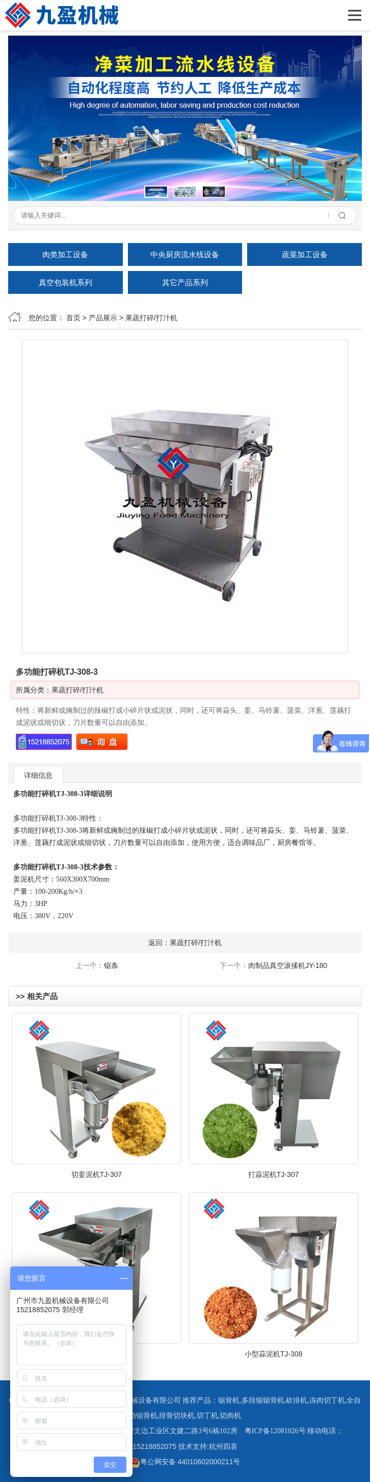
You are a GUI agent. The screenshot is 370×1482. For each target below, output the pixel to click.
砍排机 (296, 1400)
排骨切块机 (177, 1415)
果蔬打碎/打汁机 (151, 318)
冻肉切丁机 (327, 1400)
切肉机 (230, 1415)
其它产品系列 (185, 282)
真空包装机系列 (65, 282)
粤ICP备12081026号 (275, 1431)
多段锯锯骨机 (263, 1400)
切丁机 (207, 1415)
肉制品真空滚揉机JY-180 (287, 965)
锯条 (111, 965)
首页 (73, 318)
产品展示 (103, 318)
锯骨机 (229, 1400)
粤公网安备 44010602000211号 (185, 1462)
